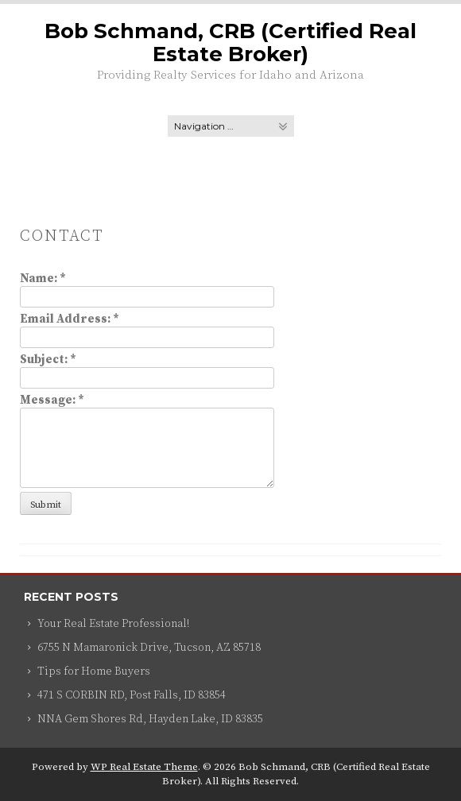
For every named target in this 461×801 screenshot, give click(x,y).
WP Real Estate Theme (144, 766)
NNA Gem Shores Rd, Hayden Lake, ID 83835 (150, 719)
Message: (52, 400)
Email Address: (69, 319)
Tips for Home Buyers (93, 671)
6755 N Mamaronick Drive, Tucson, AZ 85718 (149, 647)
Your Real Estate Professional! (113, 624)
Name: (43, 278)
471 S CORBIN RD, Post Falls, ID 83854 (131, 695)
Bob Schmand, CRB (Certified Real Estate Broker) (230, 42)
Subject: (48, 359)
